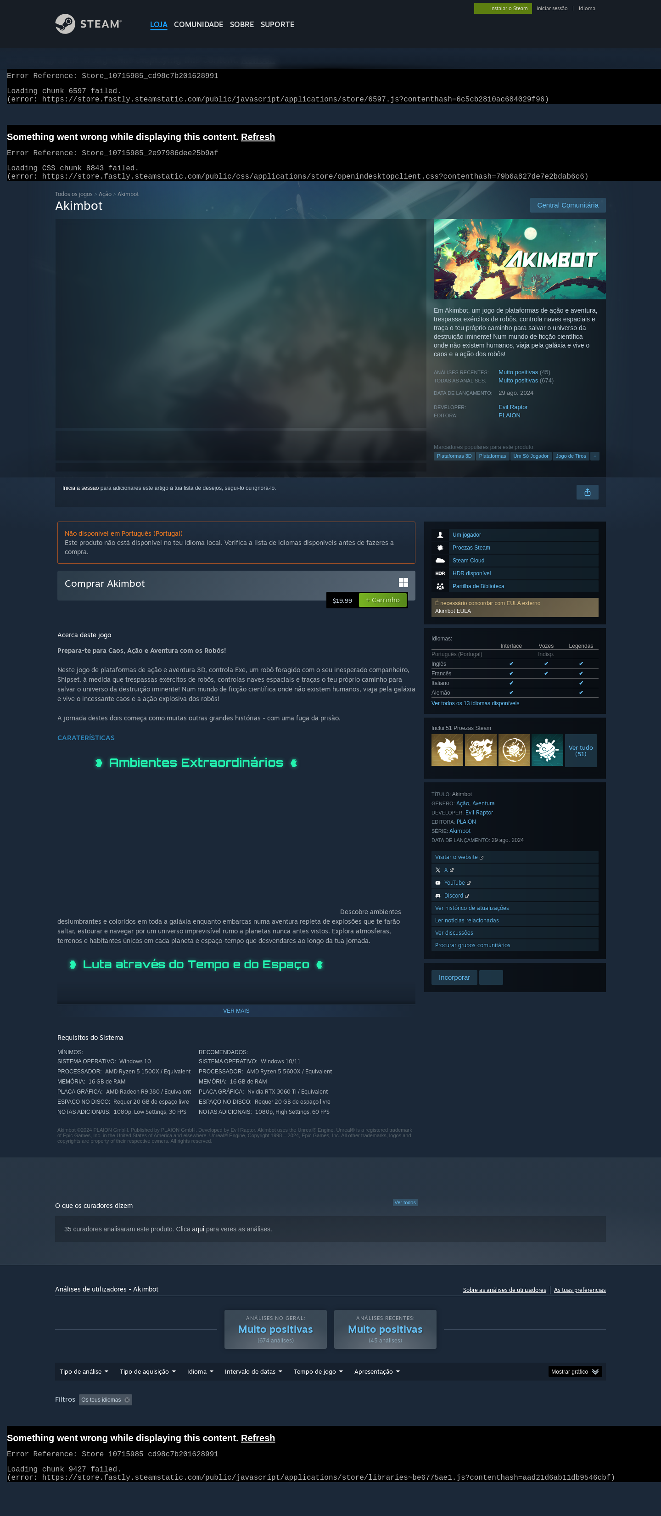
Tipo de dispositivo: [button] (80, 1429)
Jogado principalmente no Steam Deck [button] (376, 1417)
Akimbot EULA (453, 622)
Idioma (587, 8)
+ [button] (595, 467)
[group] (330, 1423)
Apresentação (373, 1388)
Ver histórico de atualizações (472, 918)
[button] (515, 618)
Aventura (483, 814)
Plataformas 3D (454, 467)
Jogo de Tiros (571, 467)
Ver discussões (454, 943)
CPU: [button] (510, 1417)
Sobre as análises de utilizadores (504, 1300)
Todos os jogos (74, 205)
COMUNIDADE (199, 24)
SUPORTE (278, 24)
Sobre (242, 24)
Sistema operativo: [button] (463, 1417)
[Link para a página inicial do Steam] (95, 31)
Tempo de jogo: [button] (292, 1417)
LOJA (159, 24)
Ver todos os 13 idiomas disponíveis (475, 714)
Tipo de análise (80, 1388)
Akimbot (460, 841)
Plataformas (492, 467)
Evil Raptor (513, 418)
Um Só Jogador (531, 467)
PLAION (510, 426)
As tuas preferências (580, 1300)
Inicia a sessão (80, 499)
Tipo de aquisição (144, 1388)
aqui (198, 1240)
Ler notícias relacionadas (467, 931)
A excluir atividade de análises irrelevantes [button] (204, 1417)
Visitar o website (460, 868)
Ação (105, 205)
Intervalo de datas (250, 1388)
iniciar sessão (552, 8)
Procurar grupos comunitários (472, 956)
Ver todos (405, 1213)
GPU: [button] (541, 1417)
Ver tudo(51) (581, 762)
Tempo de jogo (315, 1388)
